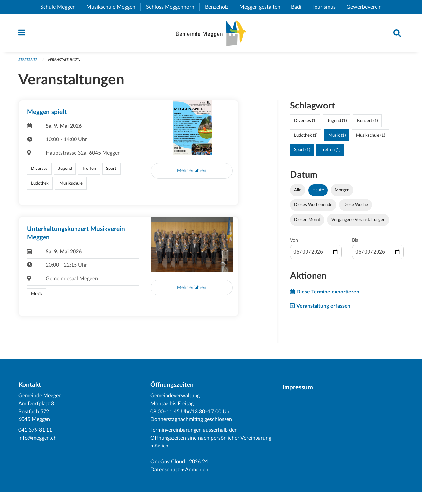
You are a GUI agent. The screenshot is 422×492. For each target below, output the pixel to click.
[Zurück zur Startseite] (211, 33)
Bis (355, 240)
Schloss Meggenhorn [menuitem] (172, 7)
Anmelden (196, 469)
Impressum (297, 387)
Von (294, 240)
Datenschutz (165, 469)
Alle (297, 190)
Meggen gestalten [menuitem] (262, 7)
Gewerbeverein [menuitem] (367, 7)
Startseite (27, 60)
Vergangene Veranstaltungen (358, 220)
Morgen (342, 190)
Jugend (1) (337, 121)
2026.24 (198, 461)
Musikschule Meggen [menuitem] (113, 7)
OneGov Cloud (167, 461)
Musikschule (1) (370, 135)
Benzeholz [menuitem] (219, 7)
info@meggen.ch (37, 438)
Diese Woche (355, 205)
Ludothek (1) (305, 135)
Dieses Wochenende (313, 205)
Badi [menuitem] (299, 7)
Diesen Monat (307, 220)
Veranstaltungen (64, 60)
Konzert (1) (367, 121)
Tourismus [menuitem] (326, 7)
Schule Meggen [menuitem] (60, 7)
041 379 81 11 (35, 430)
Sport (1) (302, 150)
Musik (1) (337, 135)
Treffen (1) (330, 150)
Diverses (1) (305, 121)
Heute (318, 190)
